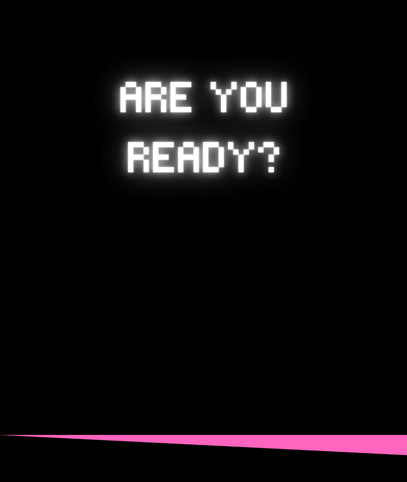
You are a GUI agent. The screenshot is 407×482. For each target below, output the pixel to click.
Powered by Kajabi (353, 468)
